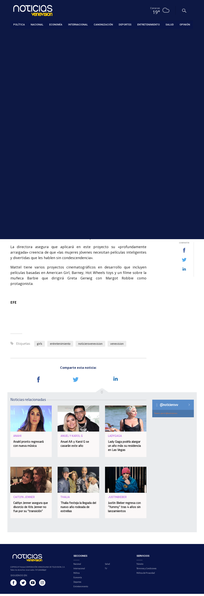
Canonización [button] (103, 24)
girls (39, 345)
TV (106, 570)
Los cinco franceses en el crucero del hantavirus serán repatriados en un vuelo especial (175, 101)
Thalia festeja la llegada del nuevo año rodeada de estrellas (78, 508)
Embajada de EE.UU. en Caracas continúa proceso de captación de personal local (176, 125)
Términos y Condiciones (146, 570)
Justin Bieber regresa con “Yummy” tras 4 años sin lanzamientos (124, 508)
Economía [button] (55, 24)
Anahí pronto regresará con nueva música (28, 445)
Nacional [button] (37, 24)
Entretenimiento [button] (148, 24)
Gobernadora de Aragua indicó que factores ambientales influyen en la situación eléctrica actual (176, 173)
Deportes (77, 584)
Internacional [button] (78, 24)
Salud (107, 566)
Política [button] (19, 24)
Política (76, 575)
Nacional (77, 566)
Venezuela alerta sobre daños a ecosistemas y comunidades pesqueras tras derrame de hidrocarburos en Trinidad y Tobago (173, 206)
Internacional (79, 570)
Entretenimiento (19, 33)
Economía (77, 579)
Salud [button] (170, 24)
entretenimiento (60, 345)
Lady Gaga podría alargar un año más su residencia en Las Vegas (124, 447)
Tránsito (139, 566)
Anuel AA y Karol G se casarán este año (75, 445)
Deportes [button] (125, 24)
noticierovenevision (90, 345)
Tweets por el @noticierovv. (166, 415)
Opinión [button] (185, 24)
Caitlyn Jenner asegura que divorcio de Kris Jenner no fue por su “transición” (30, 508)
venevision (117, 345)
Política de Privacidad (145, 575)
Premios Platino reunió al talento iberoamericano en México (174, 147)
